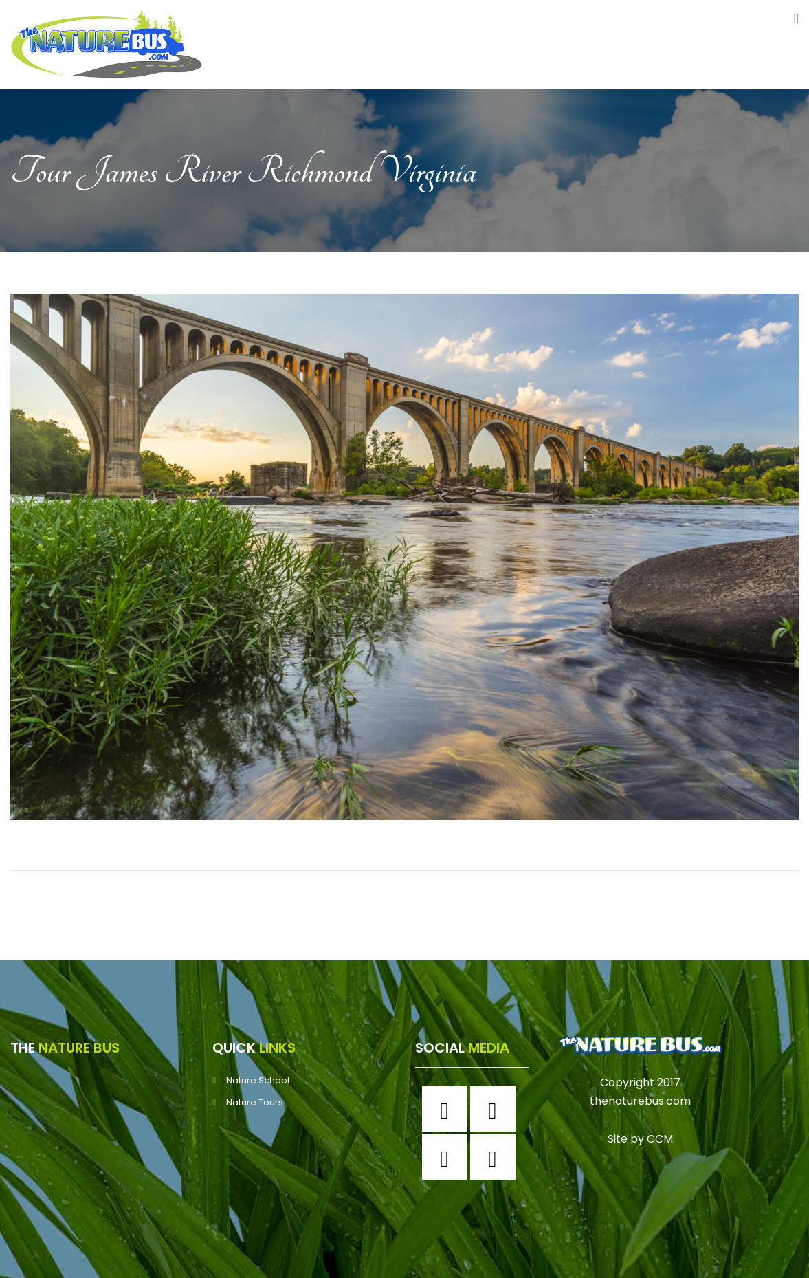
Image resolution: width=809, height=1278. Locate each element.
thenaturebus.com (640, 1101)
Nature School (257, 1080)
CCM (660, 1139)
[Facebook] (448, 1109)
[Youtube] (496, 1157)
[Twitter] (448, 1157)
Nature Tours (254, 1102)
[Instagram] (496, 1109)
